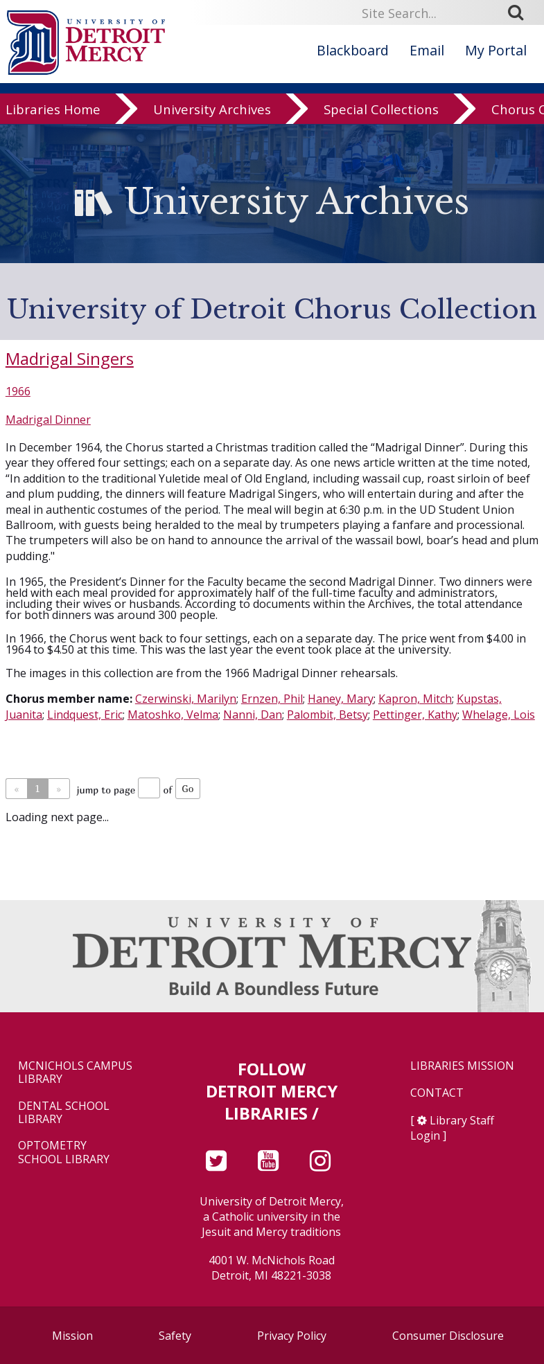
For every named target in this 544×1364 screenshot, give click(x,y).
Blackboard (353, 50)
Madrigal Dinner (48, 419)
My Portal (496, 50)
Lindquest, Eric (85, 714)
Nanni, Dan (252, 714)
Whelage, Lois (498, 714)
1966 (18, 391)
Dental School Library (63, 1113)
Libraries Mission (462, 1066)
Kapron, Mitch (415, 698)
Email (427, 50)
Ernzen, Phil (272, 698)
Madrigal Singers (70, 358)
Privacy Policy (291, 1335)
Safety (175, 1335)
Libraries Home (53, 111)
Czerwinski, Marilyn (185, 698)
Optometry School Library (63, 1152)
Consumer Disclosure (448, 1335)
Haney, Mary (341, 698)
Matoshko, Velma (173, 714)
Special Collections (381, 111)
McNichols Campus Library (75, 1072)
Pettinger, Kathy (415, 714)
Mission (72, 1335)
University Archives (212, 111)
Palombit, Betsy (327, 714)
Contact (437, 1093)
